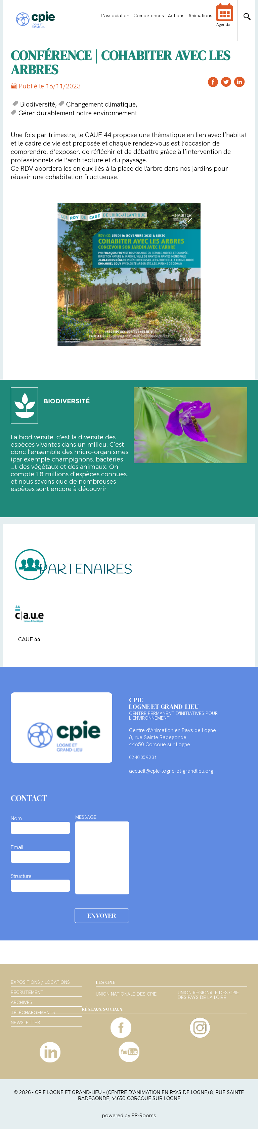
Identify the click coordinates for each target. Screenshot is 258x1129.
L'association (115, 15)
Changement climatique (97, 104)
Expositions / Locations (40, 982)
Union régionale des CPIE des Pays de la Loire (208, 995)
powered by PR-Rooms (129, 1115)
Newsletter (25, 1022)
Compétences (148, 15)
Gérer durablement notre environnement (74, 113)
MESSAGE (85, 817)
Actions (176, 15)
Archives (21, 1002)
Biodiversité (33, 104)
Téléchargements (33, 1012)
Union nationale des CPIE (126, 994)
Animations (200, 15)
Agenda (224, 19)
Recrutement (27, 992)
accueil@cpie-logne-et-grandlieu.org (171, 770)
